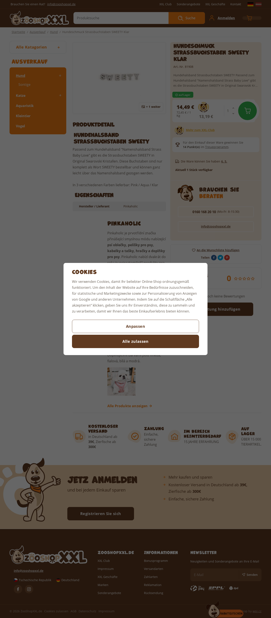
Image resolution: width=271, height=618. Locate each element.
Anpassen (135, 326)
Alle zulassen (135, 341)
